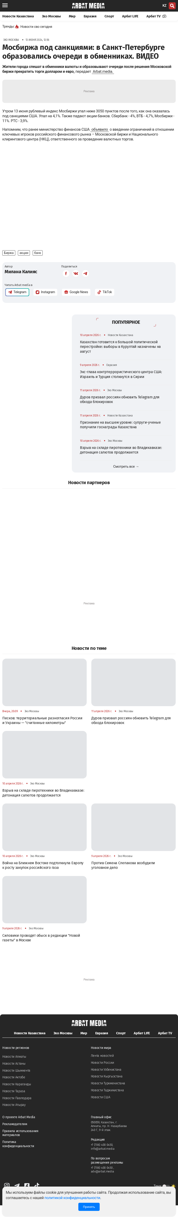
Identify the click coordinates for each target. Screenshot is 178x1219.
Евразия (90, 16)
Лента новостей (102, 1069)
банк (37, 266)
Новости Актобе (13, 1091)
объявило (99, 129)
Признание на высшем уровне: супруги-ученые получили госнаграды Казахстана (120, 438)
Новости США (100, 1111)
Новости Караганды (16, 1098)
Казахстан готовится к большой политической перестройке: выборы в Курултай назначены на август (120, 360)
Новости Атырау (14, 1119)
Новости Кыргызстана (107, 1090)
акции (23, 266)
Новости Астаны (13, 1077)
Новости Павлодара (17, 1112)
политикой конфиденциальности (72, 1198)
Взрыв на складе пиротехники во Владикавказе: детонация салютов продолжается (121, 463)
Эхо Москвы (51, 16)
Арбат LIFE (130, 16)
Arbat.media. (103, 71)
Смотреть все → (126, 480)
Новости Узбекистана (106, 1083)
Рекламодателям (14, 1138)
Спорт (109, 16)
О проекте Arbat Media (18, 1131)
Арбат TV (156, 16)
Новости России (102, 1076)
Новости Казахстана (18, 16)
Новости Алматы (14, 1070)
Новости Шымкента (16, 1084)
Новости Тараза (13, 1105)
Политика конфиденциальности (18, 1158)
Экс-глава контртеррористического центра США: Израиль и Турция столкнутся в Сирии (121, 387)
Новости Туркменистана (108, 1097)
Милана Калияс (21, 285)
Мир (72, 16)
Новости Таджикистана (107, 1104)
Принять (89, 1207)
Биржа (9, 266)
